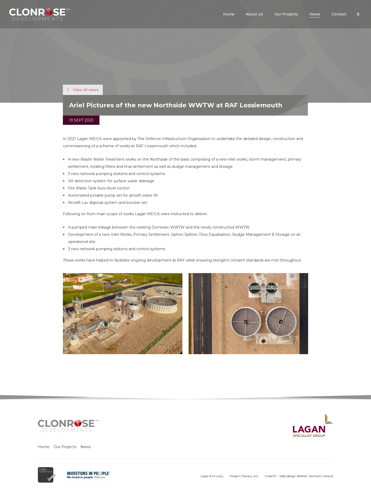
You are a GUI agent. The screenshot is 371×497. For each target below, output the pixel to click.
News (85, 446)
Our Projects (65, 446)
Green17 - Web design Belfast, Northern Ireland (299, 476)
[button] (358, 14)
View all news (83, 90)
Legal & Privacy (211, 476)
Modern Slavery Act (244, 476)
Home (43, 446)
